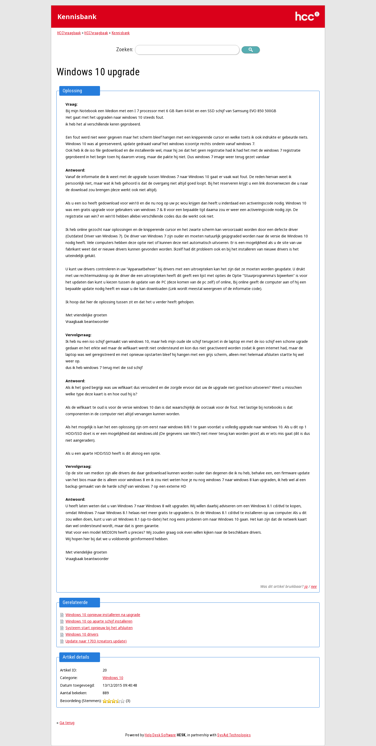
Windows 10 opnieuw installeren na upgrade (103, 614)
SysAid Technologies (234, 735)
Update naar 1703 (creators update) (96, 641)
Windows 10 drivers (82, 634)
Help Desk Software (160, 735)
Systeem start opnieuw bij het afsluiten (99, 627)
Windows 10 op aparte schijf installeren (99, 621)
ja (306, 586)
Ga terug (67, 722)
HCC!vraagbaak (69, 33)
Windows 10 (113, 677)
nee (314, 586)
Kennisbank (121, 33)
